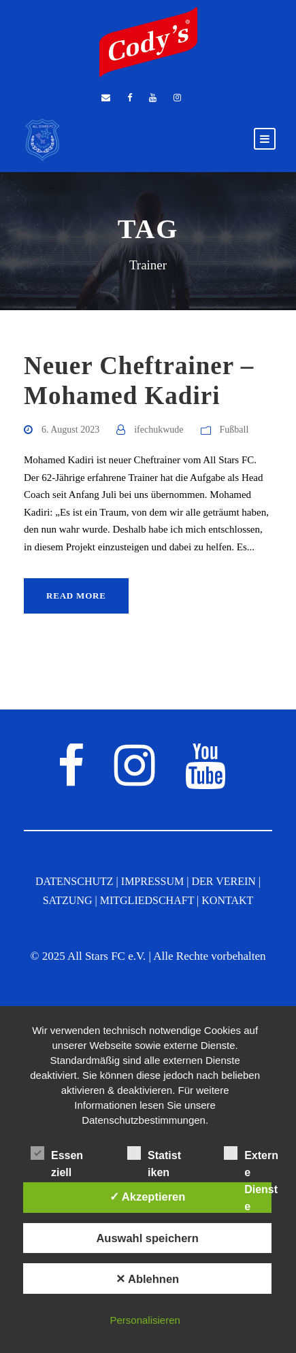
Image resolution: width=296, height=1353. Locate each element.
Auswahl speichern (147, 1238)
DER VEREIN (223, 881)
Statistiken (154, 1155)
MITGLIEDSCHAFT (147, 900)
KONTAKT (227, 900)
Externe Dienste (251, 1155)
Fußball (234, 429)
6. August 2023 (70, 429)
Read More (76, 595)
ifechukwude (158, 429)
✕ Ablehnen (147, 1279)
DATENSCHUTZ (74, 881)
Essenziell (57, 1155)
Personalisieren (145, 1320)
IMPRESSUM (152, 881)
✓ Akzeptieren (148, 1196)
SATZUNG (68, 900)
